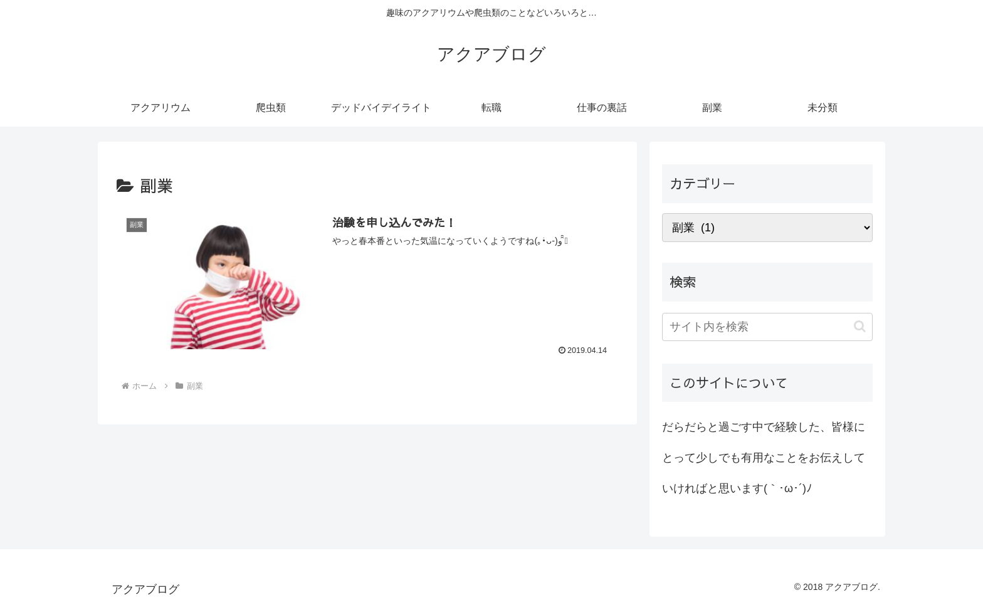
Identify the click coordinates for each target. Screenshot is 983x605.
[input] (767, 327)
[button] (860, 326)
